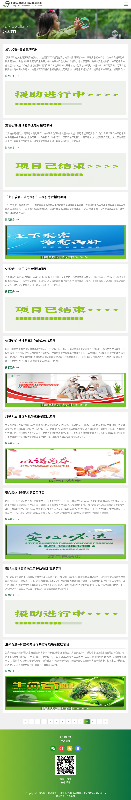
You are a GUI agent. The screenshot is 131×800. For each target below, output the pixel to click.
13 (99, 721)
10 (81, 721)
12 (93, 721)
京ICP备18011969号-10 (95, 793)
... (44, 721)
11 (87, 721)
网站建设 (60, 796)
